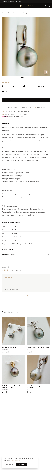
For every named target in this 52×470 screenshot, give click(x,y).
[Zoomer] (46, 72)
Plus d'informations (26, 249)
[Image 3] (27, 77)
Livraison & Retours (26, 254)
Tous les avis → (26, 296)
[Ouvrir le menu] (3, 6)
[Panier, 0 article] (49, 6)
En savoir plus (15, 460)
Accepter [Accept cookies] (21, 465)
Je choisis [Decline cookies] (9, 465)
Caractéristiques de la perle (26, 222)
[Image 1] (22, 77)
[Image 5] (30, 77)
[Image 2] (25, 77)
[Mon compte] (46, 6)
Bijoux (9, 13)
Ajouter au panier (26, 100)
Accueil (4, 13)
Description (26, 123)
